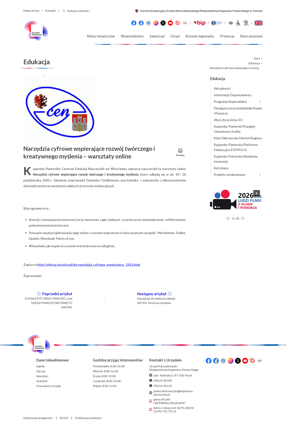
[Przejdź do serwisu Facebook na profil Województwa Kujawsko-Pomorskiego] (133, 23)
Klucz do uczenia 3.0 (228, 120)
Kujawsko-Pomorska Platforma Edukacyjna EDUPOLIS (236, 147)
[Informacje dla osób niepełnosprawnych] (242, 23)
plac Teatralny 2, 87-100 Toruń (170, 375)
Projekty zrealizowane (229, 175)
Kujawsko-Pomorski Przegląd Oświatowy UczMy (234, 128)
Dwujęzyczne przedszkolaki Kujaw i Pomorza (238, 110)
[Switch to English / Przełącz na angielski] (258, 23)
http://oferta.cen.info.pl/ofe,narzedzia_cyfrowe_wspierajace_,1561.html (88, 265)
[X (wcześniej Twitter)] (163, 23)
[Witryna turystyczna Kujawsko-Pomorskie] (216, 23)
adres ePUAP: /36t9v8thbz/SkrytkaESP (167, 401)
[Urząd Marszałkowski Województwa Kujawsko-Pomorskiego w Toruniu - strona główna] (35, 30)
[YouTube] (170, 23)
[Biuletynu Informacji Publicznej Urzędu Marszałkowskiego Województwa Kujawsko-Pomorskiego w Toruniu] (199, 23)
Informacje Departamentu (232, 95)
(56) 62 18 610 (160, 385)
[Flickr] (185, 23)
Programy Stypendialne (230, 101)
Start (257, 58)
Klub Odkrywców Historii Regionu (238, 138)
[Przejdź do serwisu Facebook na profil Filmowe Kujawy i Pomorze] (148, 23)
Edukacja (254, 63)
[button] (235, 201)
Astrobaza (221, 168)
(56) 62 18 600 (160, 380)
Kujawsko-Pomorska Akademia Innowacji (235, 158)
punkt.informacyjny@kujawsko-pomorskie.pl (171, 392)
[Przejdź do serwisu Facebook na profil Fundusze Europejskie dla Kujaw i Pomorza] (141, 23)
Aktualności (222, 88)
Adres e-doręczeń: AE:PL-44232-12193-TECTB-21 (172, 409)
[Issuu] (177, 23)
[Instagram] (155, 23)
